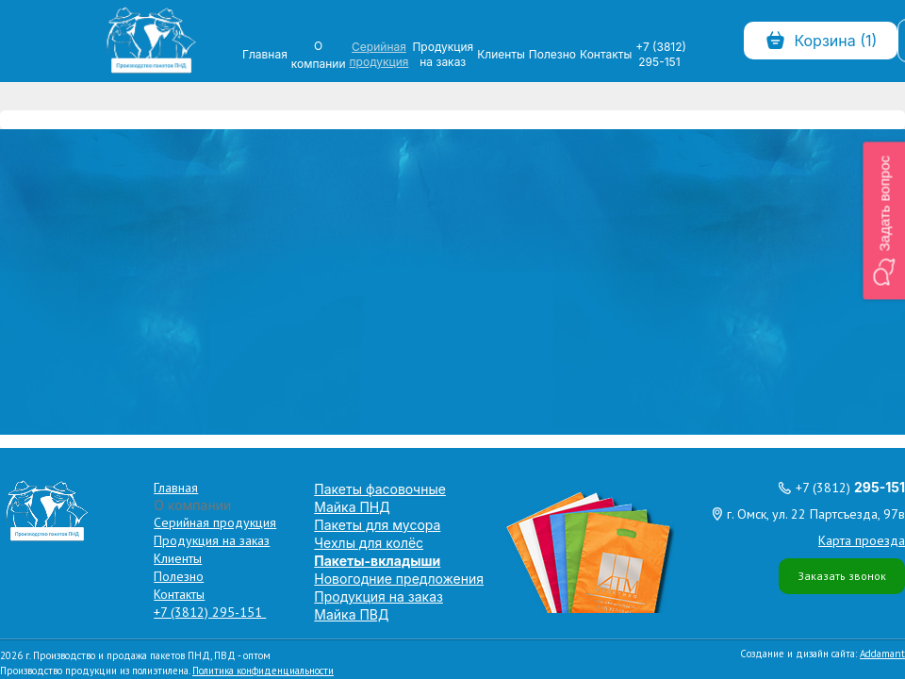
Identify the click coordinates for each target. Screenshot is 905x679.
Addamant (882, 653)
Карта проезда (861, 540)
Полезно (552, 54)
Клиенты (501, 54)
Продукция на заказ (442, 54)
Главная (265, 54)
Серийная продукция (379, 54)
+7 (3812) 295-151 (660, 54)
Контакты (606, 54)
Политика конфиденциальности (263, 670)
